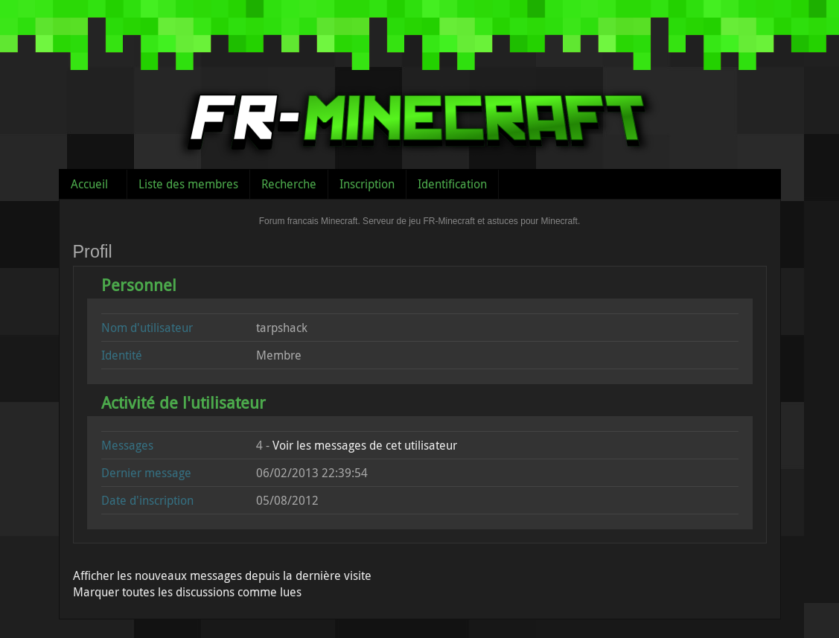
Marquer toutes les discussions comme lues (187, 592)
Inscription (367, 184)
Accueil (89, 184)
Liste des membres (188, 184)
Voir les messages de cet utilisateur (364, 445)
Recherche (288, 184)
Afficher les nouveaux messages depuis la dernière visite (222, 575)
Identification (452, 184)
